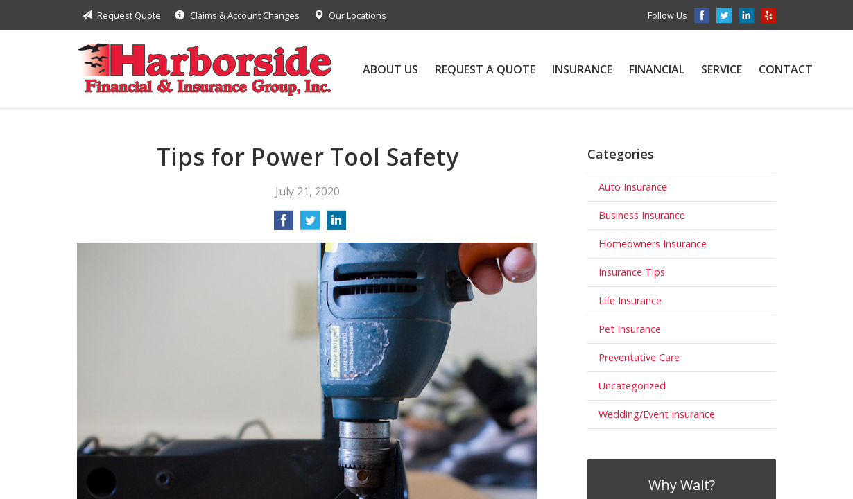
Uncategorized (632, 385)
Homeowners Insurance (652, 243)
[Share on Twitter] (310, 224)
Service (721, 69)
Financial (656, 69)
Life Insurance (630, 300)
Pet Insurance (629, 328)
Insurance (582, 69)
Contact (786, 69)
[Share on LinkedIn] (336, 224)
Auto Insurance (632, 186)
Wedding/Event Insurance (656, 414)
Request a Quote (485, 69)
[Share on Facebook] (283, 224)
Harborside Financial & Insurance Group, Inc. (204, 69)
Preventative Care (639, 357)
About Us (390, 69)
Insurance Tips (631, 272)
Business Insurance (641, 215)
